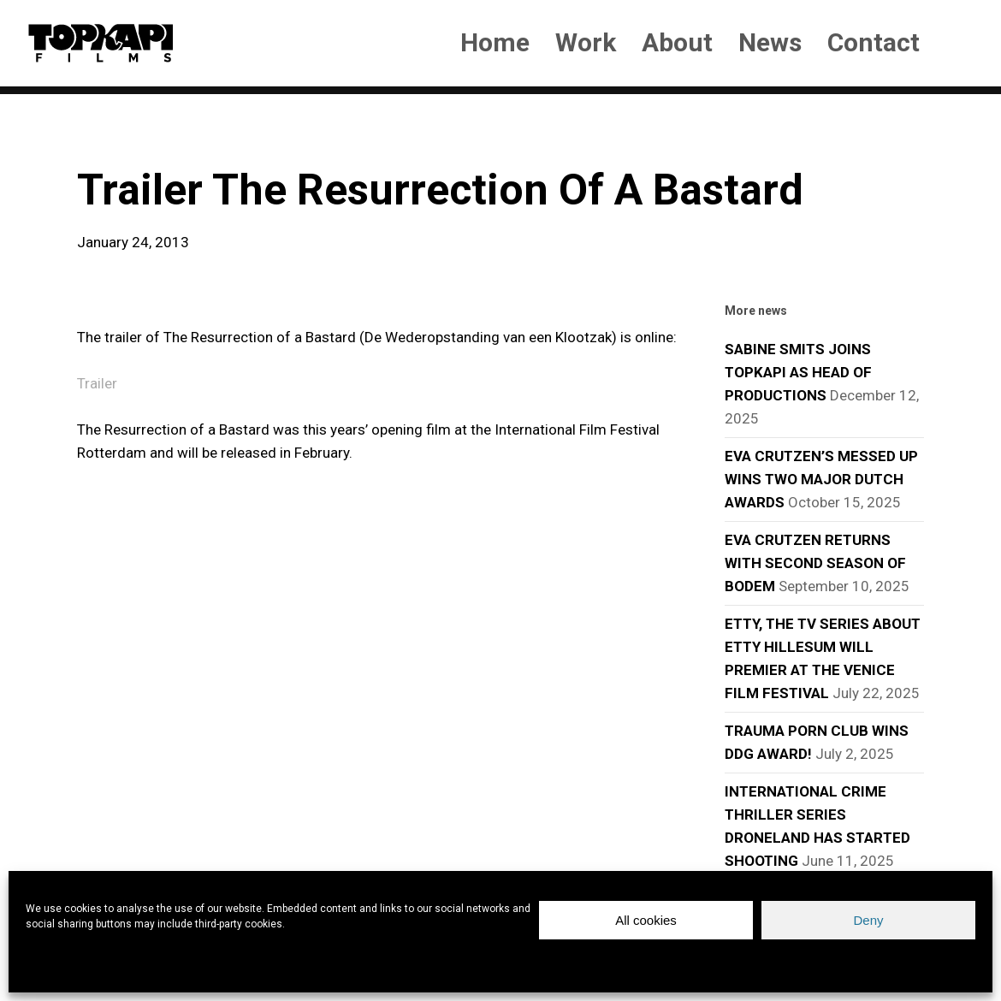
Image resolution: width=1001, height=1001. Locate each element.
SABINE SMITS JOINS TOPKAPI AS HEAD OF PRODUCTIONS (798, 372)
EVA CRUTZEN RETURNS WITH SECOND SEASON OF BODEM (815, 563)
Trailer (97, 383)
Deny (868, 920)
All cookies (646, 920)
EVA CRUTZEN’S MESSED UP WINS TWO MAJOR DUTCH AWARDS (821, 479)
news (104, 137)
